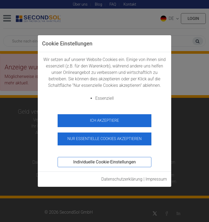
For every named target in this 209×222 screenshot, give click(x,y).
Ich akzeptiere (104, 120)
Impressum (156, 179)
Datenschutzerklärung (122, 179)
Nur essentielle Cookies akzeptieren (104, 139)
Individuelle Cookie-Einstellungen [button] (104, 161)
